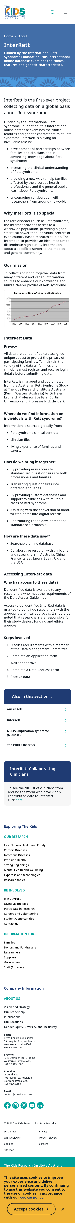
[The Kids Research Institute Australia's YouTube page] (32, 1105)
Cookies (8, 1144)
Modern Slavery (48, 1137)
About (22, 36)
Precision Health (15, 860)
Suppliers (10, 957)
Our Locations (13, 1022)
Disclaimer (10, 1131)
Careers (43, 1144)
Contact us (11, 923)
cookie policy (31, 1197)
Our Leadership (14, 1012)
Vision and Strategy (17, 1007)
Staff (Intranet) (14, 967)
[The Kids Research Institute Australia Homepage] (14, 12)
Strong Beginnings (16, 865)
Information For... (20, 934)
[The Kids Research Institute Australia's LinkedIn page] (40, 1105)
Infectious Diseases (17, 855)
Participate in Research (19, 909)
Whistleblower (12, 1137)
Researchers (12, 952)
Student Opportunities (19, 918)
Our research (16, 837)
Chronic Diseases (15, 850)
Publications (12, 1017)
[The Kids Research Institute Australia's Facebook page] (7, 1105)
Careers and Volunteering (21, 914)
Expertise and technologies (22, 875)
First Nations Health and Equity (25, 845)
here (19, 800)
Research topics (14, 880)
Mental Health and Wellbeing (23, 870)
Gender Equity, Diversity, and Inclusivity (30, 1027)
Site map (9, 1150)
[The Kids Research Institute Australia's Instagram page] (15, 1105)
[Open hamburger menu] (65, 12)
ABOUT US (12, 999)
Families (9, 942)
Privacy (43, 1131)
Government (12, 962)
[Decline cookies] (63, 1209)
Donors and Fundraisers (20, 947)
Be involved (14, 890)
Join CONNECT (13, 899)
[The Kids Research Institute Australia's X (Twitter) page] (23, 1105)
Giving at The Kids (16, 904)
